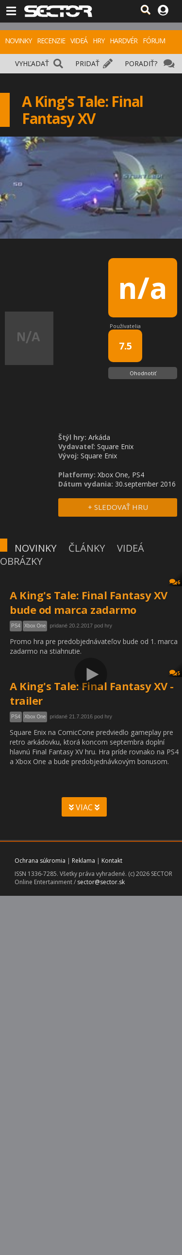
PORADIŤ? (141, 63)
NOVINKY (18, 40)
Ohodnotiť (143, 373)
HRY (98, 40)
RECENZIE (51, 40)
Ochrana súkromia (40, 860)
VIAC (84, 807)
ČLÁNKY (86, 548)
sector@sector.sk (101, 882)
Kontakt (111, 860)
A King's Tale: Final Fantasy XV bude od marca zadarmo (88, 602)
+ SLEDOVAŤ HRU (118, 507)
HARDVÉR (123, 40)
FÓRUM (154, 40)
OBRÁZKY (21, 561)
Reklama (83, 860)
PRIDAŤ (87, 63)
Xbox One (35, 625)
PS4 (15, 625)
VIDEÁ (78, 40)
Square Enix (115, 446)
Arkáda (99, 437)
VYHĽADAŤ (32, 63)
